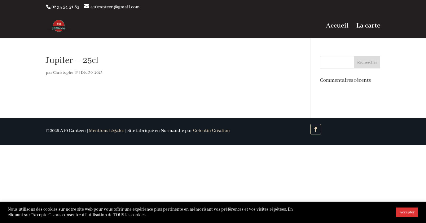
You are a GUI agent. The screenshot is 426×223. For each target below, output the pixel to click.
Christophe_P (65, 72)
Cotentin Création (211, 130)
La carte (368, 27)
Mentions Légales (106, 130)
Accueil (337, 27)
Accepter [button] (407, 212)
